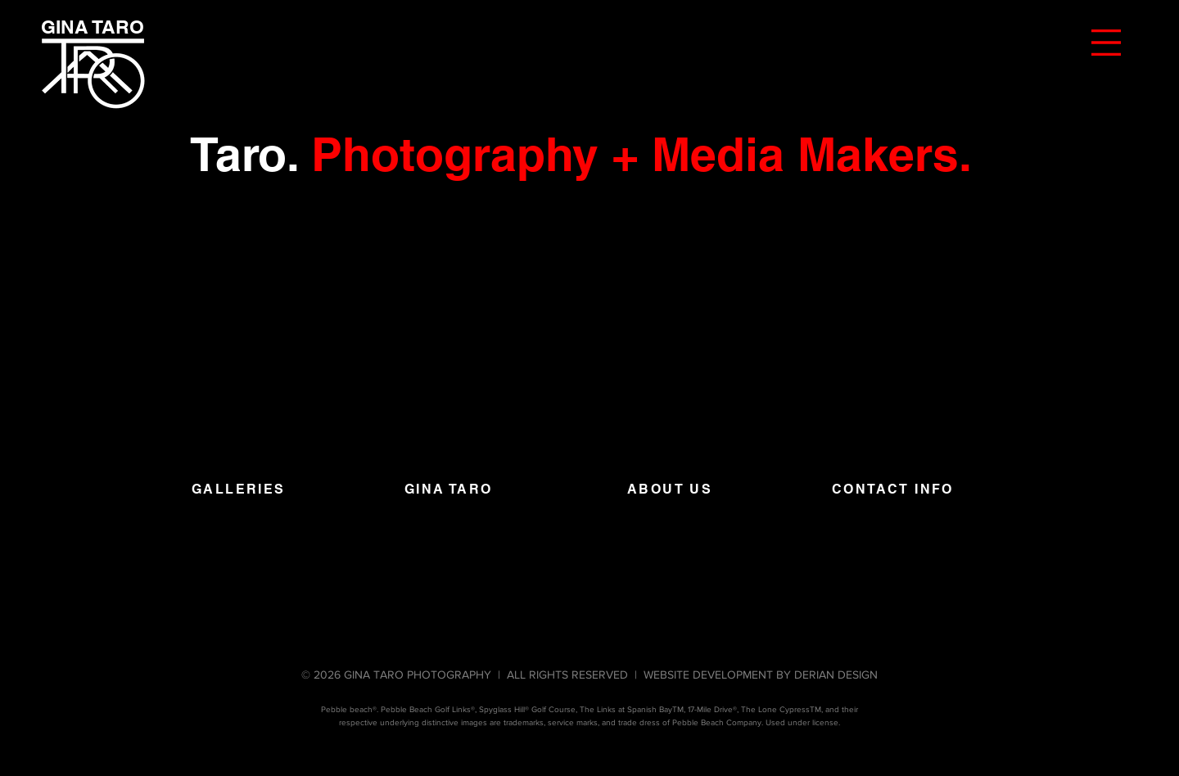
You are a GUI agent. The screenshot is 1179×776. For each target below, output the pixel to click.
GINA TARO (448, 489)
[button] (1106, 42)
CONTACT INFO (893, 489)
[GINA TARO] (92, 27)
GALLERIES (239, 489)
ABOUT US (669, 489)
